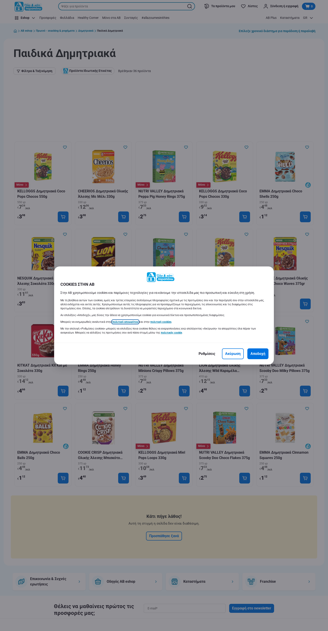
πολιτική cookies (160, 321)
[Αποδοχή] (257, 353)
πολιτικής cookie (171, 332)
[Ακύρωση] (233, 353)
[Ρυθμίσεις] (206, 353)
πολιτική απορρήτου (125, 321)
